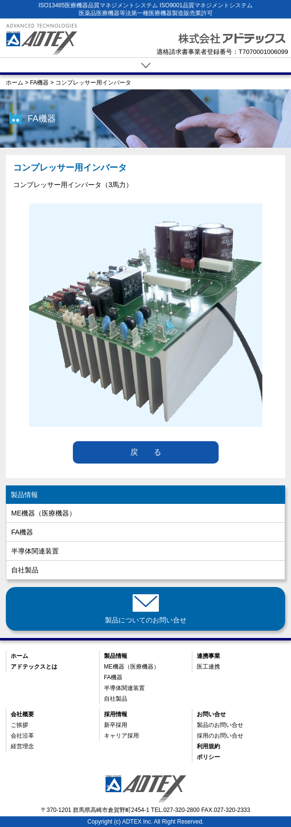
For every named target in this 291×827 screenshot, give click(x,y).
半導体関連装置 (35, 551)
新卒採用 (115, 725)
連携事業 (208, 656)
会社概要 (22, 714)
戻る (153, 452)
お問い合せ (211, 714)
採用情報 (115, 714)
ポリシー (208, 757)
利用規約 (208, 746)
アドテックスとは (34, 666)
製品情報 (24, 495)
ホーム (19, 656)
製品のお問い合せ (220, 725)
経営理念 (22, 746)
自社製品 (24, 570)
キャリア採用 (121, 735)
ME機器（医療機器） (43, 513)
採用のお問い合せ (220, 735)
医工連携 (208, 666)
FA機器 (22, 532)
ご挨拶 (19, 725)
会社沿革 (22, 735)
